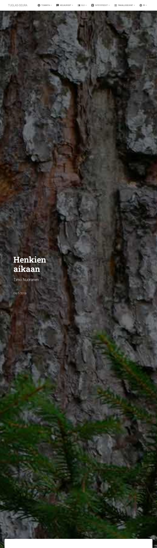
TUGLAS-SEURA (17, 5)
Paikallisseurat (123, 5)
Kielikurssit (64, 5)
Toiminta (43, 5)
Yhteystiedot (99, 5)
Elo (81, 5)
